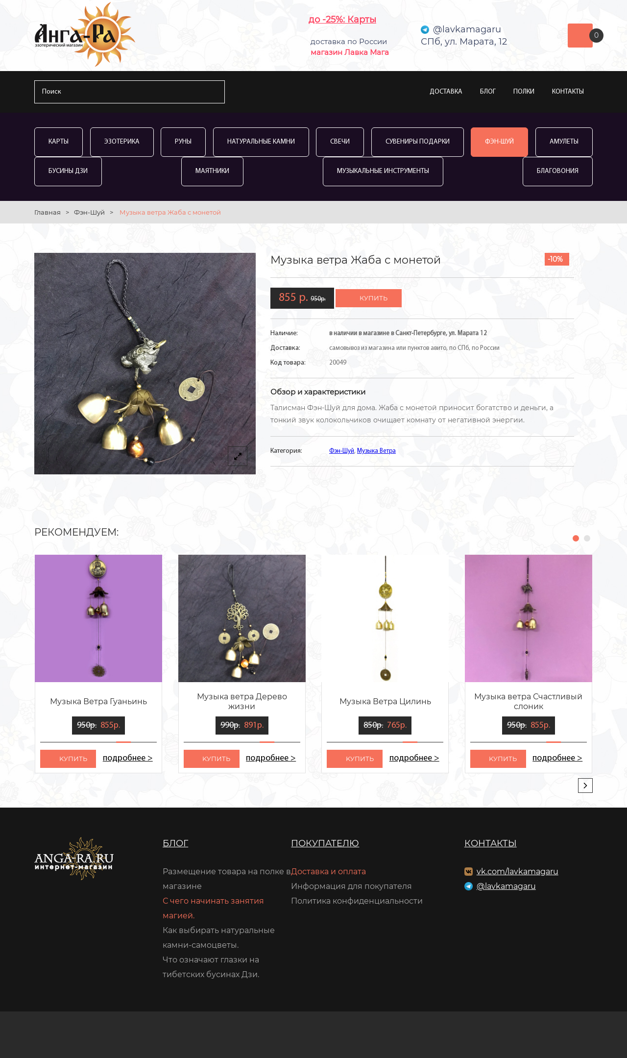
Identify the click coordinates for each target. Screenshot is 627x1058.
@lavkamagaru (506, 886)
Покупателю (325, 843)
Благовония (558, 171)
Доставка (446, 92)
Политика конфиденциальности (357, 901)
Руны (183, 142)
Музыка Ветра (376, 451)
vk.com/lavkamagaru (517, 871)
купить (373, 298)
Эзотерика (122, 142)
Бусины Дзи (68, 171)
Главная (47, 212)
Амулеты (564, 142)
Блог (488, 92)
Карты (58, 142)
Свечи (340, 142)
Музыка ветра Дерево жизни (242, 701)
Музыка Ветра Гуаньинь (98, 701)
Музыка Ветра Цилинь (385, 701)
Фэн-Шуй (499, 142)
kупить (73, 759)
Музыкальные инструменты (383, 171)
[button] (576, 538)
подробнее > (127, 758)
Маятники (212, 171)
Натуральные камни (261, 142)
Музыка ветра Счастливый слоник (528, 701)
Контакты (568, 92)
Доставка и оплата (328, 871)
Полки (523, 92)
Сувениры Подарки (418, 142)
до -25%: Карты (342, 19)
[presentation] (585, 785)
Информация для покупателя (351, 886)
